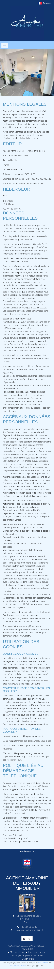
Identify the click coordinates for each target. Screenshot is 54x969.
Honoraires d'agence (37, 952)
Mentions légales (17, 952)
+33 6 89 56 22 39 (28, 926)
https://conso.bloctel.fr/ (27, 841)
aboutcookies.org (20, 702)
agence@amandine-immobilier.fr (28, 930)
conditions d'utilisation (18, 965)
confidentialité (43, 963)
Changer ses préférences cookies (28, 955)
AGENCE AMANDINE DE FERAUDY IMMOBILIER (27, 883)
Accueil (27, 23)
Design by (28, 958)
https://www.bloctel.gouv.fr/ (15, 838)
